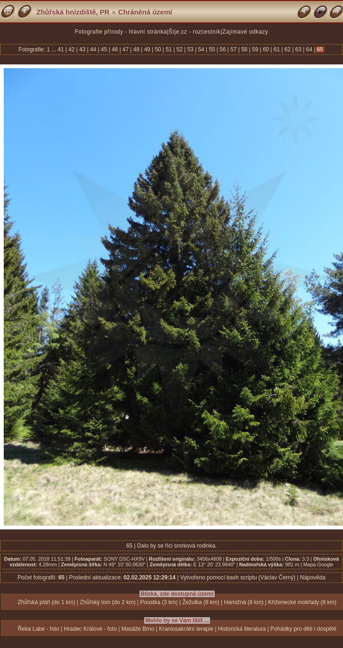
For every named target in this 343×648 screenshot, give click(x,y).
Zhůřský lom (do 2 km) (107, 602)
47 (125, 49)
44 (93, 49)
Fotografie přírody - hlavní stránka (121, 31)
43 (82, 49)
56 (222, 49)
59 (255, 49)
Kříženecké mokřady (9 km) (302, 602)
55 (212, 49)
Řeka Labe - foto (38, 629)
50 (157, 49)
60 (266, 49)
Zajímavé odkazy (245, 31)
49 (147, 49)
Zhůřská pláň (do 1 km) (46, 602)
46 (114, 49)
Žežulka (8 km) (200, 602)
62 (287, 49)
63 (298, 49)
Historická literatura (242, 629)
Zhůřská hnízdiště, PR (73, 12)
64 (309, 49)
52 (179, 49)
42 (71, 49)
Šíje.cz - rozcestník (195, 31)
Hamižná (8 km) (244, 602)
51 (169, 49)
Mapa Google (318, 564)
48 (136, 49)
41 (62, 49)
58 (244, 49)
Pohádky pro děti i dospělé (303, 629)
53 (190, 49)
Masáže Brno (137, 629)
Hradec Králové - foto (90, 629)
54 (201, 49)
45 (104, 49)
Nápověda (313, 577)
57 (233, 49)
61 (276, 49)
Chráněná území (145, 12)
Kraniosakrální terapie (186, 629)
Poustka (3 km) (159, 602)
